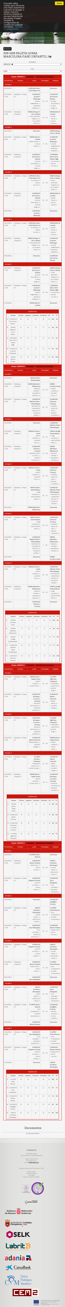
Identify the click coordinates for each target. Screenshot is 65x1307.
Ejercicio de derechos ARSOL (31, 1177)
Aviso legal (32, 1175)
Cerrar (59, 3)
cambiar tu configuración (13, 27)
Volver (8, 48)
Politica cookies (31, 1171)
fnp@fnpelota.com (34, 1162)
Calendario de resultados (45, 77)
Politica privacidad (31, 1173)
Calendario (30, 77)
